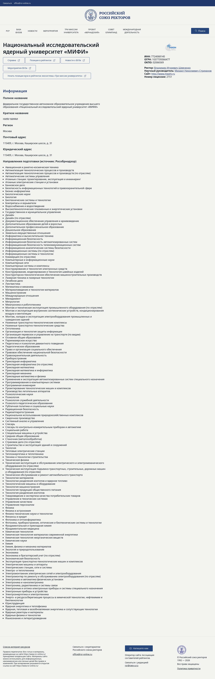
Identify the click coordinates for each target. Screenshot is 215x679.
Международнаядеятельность (132, 31)
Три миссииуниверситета (71, 31)
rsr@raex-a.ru (131, 665)
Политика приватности (189, 668)
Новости (32, 31)
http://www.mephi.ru (163, 73)
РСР (8, 31)
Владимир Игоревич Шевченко (172, 67)
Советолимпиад (111, 31)
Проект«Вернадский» (92, 31)
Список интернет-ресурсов (16, 646)
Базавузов (19, 31)
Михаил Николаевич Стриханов (193, 70)
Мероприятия (50, 31)
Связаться (7, 3)
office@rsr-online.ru (22, 3)
